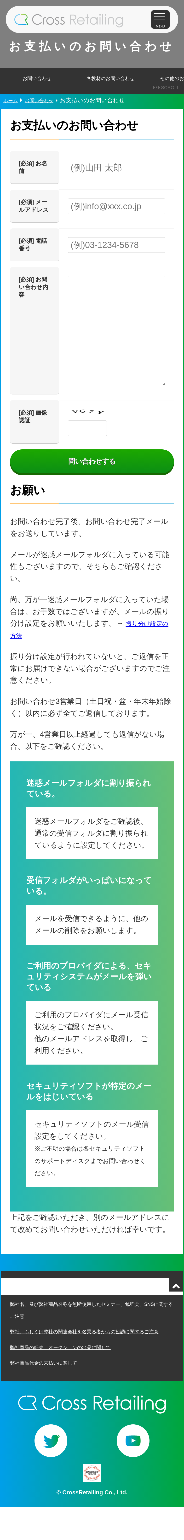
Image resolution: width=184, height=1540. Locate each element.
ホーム (12, 112)
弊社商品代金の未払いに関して (51, 1394)
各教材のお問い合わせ (110, 84)
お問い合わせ (37, 84)
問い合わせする (92, 475)
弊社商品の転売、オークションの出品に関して (71, 1378)
